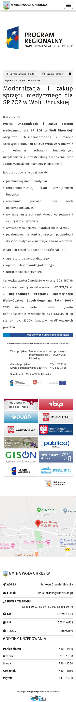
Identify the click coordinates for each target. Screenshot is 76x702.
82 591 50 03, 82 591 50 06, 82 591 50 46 (47, 606)
